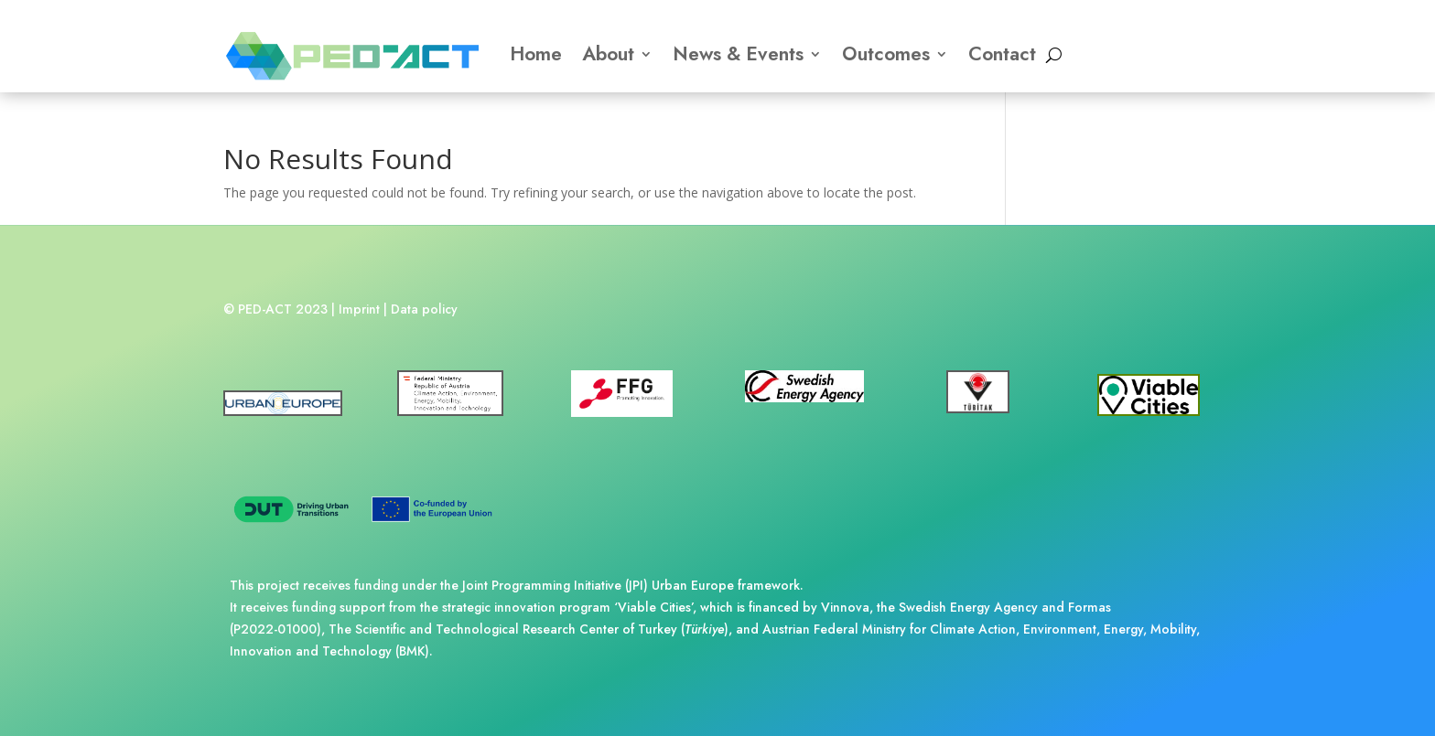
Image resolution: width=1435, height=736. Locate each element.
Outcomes (886, 54)
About (608, 54)
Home (536, 54)
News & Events (738, 54)
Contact (1002, 54)
